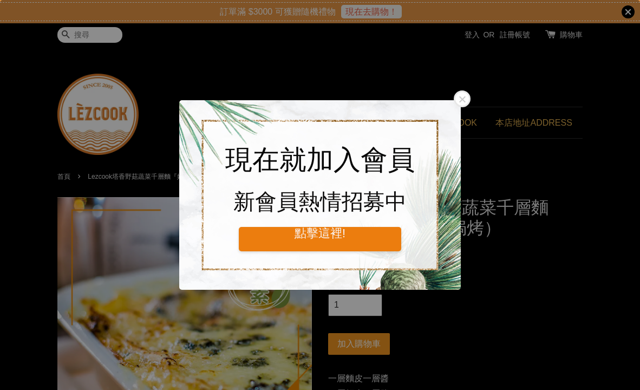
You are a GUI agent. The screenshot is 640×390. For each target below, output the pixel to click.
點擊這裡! (320, 233)
